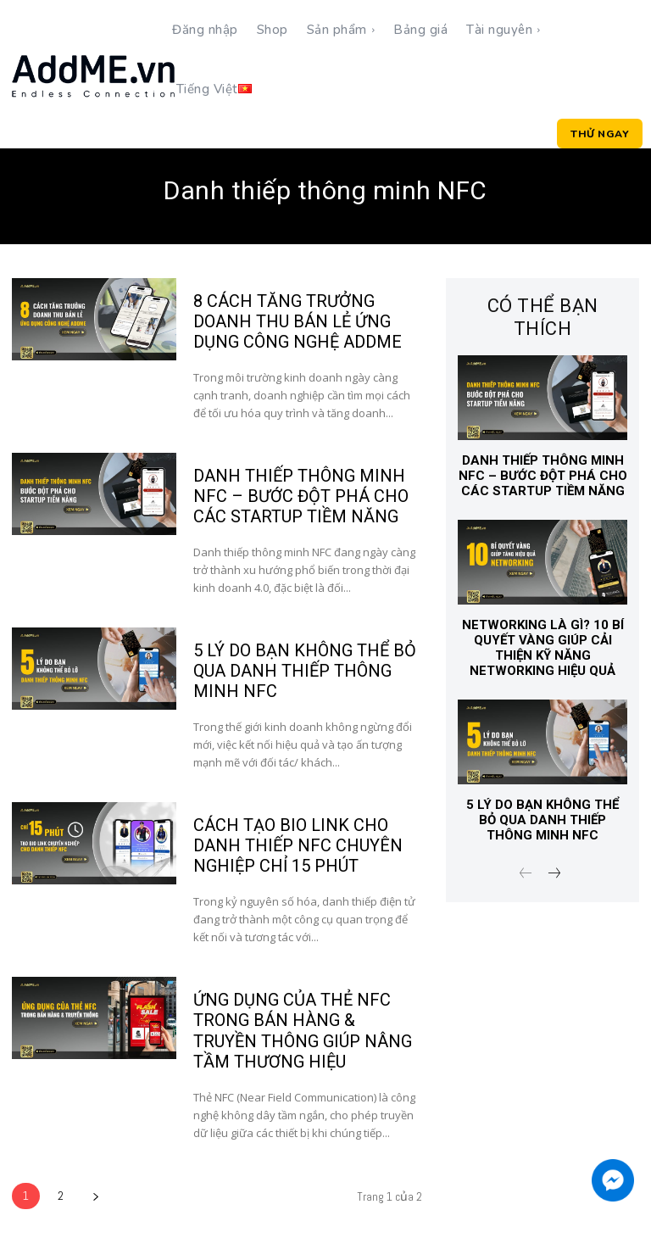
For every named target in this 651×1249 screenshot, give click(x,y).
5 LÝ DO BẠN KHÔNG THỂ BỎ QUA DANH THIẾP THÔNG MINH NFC (304, 670)
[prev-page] (526, 874)
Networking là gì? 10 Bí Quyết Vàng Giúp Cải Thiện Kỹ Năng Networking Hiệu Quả (543, 647)
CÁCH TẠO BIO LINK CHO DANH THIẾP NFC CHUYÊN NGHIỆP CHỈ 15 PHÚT (298, 845)
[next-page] (95, 1195)
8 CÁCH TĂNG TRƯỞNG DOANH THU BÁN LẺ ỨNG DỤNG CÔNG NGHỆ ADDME (297, 321)
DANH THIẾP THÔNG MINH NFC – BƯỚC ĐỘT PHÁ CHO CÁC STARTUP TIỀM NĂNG (301, 496)
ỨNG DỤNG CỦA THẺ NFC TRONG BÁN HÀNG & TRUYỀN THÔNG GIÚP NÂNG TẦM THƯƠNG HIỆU (302, 1030)
